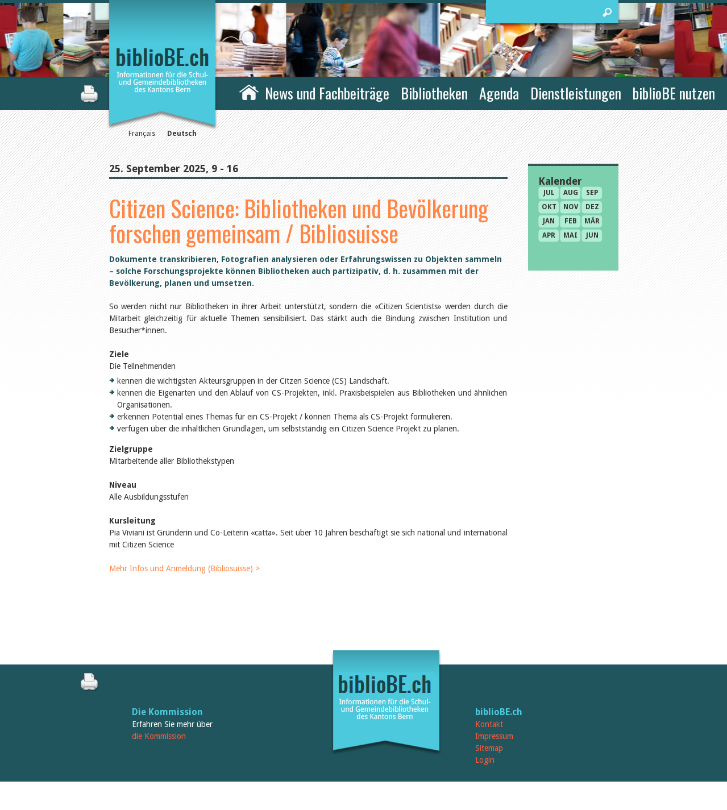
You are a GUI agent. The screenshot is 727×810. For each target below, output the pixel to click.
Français (141, 134)
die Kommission (159, 736)
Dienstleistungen (575, 93)
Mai (570, 235)
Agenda (499, 93)
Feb (570, 221)
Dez (592, 207)
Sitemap (489, 748)
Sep (592, 193)
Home (249, 91)
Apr (548, 235)
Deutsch (182, 134)
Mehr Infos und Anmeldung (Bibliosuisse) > (184, 568)
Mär (592, 221)
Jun (592, 235)
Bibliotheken (434, 93)
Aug (570, 193)
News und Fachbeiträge (327, 93)
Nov (570, 207)
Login (485, 760)
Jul (549, 193)
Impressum (494, 736)
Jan (549, 221)
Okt (549, 207)
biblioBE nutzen (674, 93)
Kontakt (489, 724)
